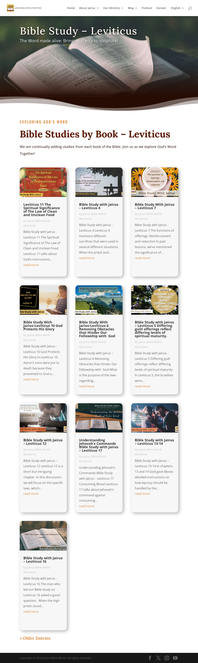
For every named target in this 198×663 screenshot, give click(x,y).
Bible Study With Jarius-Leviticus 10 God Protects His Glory (42, 325)
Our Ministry (111, 8)
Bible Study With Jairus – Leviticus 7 (154, 206)
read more (31, 265)
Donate (161, 8)
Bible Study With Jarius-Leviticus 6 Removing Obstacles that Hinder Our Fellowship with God (97, 329)
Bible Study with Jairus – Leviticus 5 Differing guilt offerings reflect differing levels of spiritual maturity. (154, 329)
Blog (131, 8)
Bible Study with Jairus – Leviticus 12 (43, 442)
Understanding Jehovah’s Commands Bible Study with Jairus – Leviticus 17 (98, 445)
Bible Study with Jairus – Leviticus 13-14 (154, 442)
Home (71, 8)
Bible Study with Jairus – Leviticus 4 (98, 206)
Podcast (147, 8)
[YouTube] (175, 658)
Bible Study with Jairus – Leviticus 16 (43, 560)
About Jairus (87, 8)
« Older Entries (35, 638)
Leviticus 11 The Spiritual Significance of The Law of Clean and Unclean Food (41, 209)
